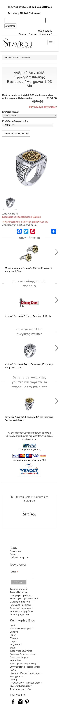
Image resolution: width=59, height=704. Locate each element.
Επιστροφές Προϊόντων (21, 595)
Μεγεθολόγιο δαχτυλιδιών (43, 107)
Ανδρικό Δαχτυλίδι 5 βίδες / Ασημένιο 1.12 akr (28, 316)
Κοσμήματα (16, 57)
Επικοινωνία (15, 551)
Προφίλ (13, 548)
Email (14, 571)
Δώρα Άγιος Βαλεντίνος (21, 651)
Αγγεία (13, 625)
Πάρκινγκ (14, 554)
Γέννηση (14, 638)
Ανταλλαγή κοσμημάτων (21, 608)
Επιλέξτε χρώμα (10, 112)
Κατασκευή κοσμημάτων (21, 611)
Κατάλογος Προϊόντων (20, 605)
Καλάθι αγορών (45, 31)
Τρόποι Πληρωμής (18, 592)
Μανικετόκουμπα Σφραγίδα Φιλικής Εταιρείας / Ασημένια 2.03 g (28, 269)
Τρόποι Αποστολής (19, 589)
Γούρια (13, 641)
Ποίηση (13, 679)
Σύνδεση (23, 34)
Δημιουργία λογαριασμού (40, 34)
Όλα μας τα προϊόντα (20, 602)
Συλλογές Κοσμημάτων (21, 686)
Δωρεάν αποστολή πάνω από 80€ (29, 460)
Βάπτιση (14, 632)
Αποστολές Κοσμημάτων (21, 628)
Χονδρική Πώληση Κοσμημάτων (25, 598)
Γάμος (13, 635)
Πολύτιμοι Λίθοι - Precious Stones (26, 683)
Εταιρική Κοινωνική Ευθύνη (23, 663)
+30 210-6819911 (42, 6)
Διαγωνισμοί (15, 644)
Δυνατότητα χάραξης (19, 614)
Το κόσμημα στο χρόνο (20, 689)
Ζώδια (13, 670)
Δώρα (12, 648)
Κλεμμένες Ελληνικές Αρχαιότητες (26, 673)
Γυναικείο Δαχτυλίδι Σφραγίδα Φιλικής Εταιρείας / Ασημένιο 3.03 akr (29, 418)
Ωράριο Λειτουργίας (19, 557)
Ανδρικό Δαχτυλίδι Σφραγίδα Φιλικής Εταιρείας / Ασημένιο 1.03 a (29, 366)
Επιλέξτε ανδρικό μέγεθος (15, 121)
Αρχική (7, 57)
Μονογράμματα (17, 676)
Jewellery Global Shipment (24, 13)
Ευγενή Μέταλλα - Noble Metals (25, 667)
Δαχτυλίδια (26, 57)
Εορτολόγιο (15, 660)
